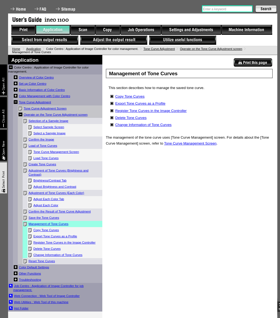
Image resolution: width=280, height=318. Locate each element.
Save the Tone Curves (44, 217)
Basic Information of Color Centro (42, 89)
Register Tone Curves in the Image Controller (64, 242)
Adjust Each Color (45, 205)
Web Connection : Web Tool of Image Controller (47, 296)
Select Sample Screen (48, 127)
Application (33, 48)
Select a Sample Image (49, 133)
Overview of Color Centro (36, 77)
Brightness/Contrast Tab (49, 180)
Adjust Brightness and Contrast (54, 186)
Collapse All (3, 112)
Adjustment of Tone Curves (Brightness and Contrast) (59, 172)
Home (18, 9)
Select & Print (3, 177)
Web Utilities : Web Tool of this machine (41, 302)
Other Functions (30, 273)
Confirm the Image (41, 139)
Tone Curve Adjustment (159, 48)
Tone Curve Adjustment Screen (45, 108)
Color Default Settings (34, 267)
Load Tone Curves (46, 158)
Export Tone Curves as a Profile (55, 236)
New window (3, 145)
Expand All (3, 79)
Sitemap (66, 9)
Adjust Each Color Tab (48, 199)
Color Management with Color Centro (44, 96)
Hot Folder (21, 308)
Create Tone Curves (42, 164)
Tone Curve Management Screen (56, 151)
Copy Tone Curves (46, 230)
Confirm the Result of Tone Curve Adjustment (60, 211)
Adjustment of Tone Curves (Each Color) (56, 192)
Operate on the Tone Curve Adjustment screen (211, 48)
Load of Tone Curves (43, 145)
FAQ (41, 9)
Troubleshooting (30, 279)
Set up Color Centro (32, 83)
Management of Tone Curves (48, 223)
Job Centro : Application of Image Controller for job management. (48, 288)
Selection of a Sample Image (48, 120)
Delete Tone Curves (47, 248)
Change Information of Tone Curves (57, 255)
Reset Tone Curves (42, 261)
